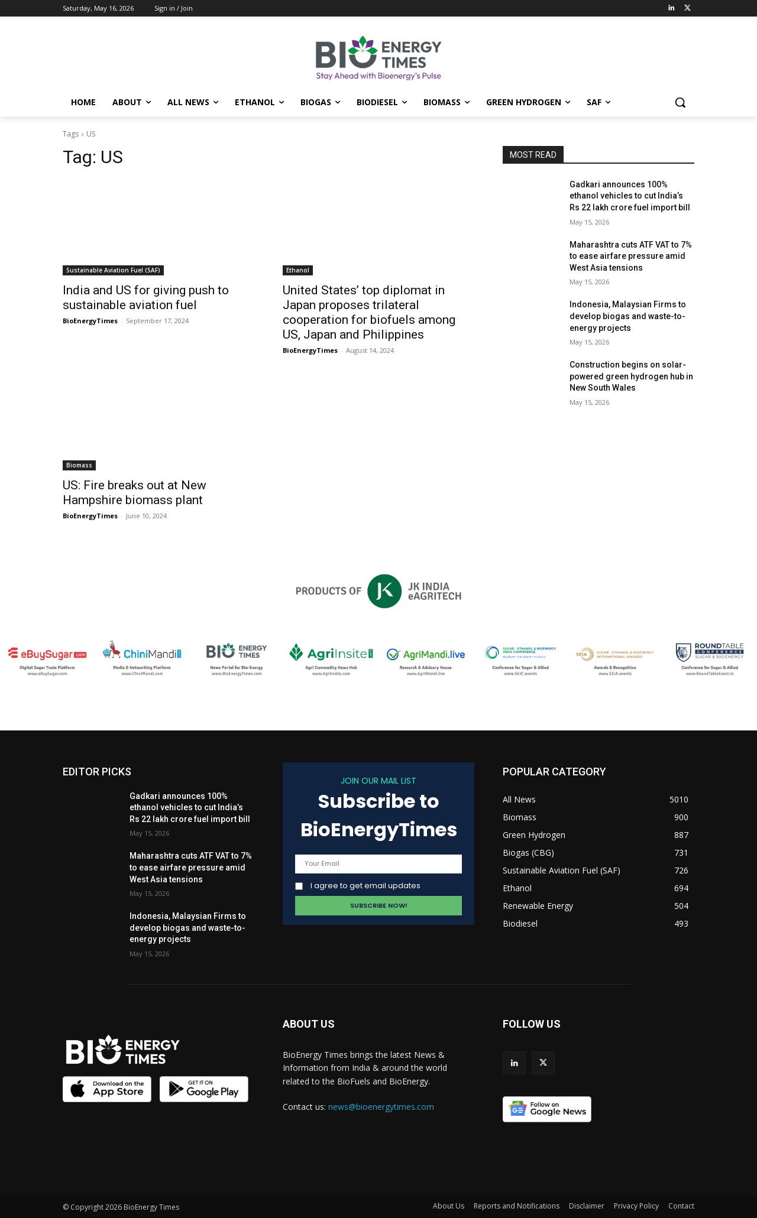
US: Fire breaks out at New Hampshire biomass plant (134, 492)
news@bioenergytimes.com (381, 1106)
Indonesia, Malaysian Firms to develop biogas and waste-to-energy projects (628, 316)
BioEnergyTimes (90, 320)
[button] (680, 102)
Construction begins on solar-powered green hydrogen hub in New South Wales (631, 376)
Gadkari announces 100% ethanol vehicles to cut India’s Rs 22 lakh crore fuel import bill (630, 196)
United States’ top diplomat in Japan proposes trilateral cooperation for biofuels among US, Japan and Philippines (369, 312)
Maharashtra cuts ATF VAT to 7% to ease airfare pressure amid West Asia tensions (631, 256)
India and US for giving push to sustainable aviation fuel (146, 297)
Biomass (79, 465)
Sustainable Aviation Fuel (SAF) (113, 270)
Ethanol (297, 270)
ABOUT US (309, 1024)
